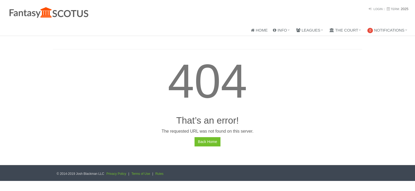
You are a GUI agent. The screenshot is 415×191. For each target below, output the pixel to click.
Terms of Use (140, 174)
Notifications (385, 30)
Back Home (207, 142)
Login (377, 9)
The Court (344, 30)
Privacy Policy (116, 174)
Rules (159, 174)
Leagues (308, 30)
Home (259, 30)
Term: (395, 9)
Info (280, 30)
